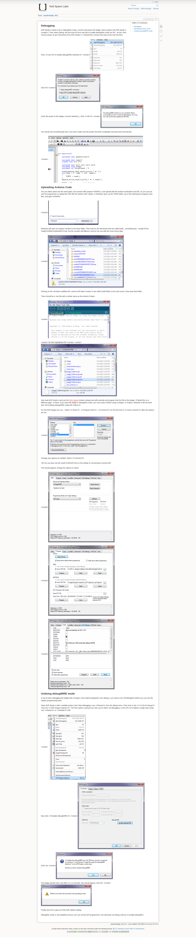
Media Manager (146, 9)
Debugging (137, 26)
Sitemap (156, 9)
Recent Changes (133, 9)
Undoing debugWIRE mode (143, 31)
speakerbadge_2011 (51, 15)
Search (157, 5)
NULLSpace (74, 400)
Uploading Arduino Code (142, 29)
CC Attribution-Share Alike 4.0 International (129, 929)
